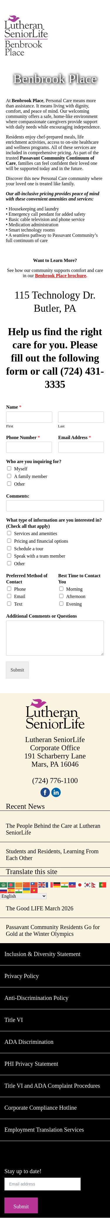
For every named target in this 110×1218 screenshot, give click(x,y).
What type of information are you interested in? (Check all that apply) (54, 523)
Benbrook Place (55, 78)
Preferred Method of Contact (27, 578)
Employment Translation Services (44, 1129)
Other (19, 484)
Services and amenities (35, 533)
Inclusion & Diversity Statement (42, 954)
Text (18, 604)
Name (13, 407)
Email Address (74, 437)
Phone (20, 589)
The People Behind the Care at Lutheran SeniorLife (53, 829)
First (9, 426)
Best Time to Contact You (79, 578)
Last (61, 426)
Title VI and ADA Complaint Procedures (52, 1085)
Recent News (25, 806)
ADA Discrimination (28, 1042)
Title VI (13, 1020)
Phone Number (23, 437)
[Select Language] (23, 896)
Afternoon (76, 596)
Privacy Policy (21, 976)
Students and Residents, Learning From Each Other (52, 854)
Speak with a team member (39, 556)
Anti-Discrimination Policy (36, 998)
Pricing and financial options (41, 541)
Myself (20, 468)
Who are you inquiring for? (33, 461)
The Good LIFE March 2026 (39, 908)
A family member (30, 476)
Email (19, 596)
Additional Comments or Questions (41, 616)
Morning (74, 589)
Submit (17, 669)
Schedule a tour (28, 548)
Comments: (17, 496)
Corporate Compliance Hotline (40, 1107)
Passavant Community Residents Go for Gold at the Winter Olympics (53, 930)
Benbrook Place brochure (60, 275)
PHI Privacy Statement (31, 1064)
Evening (74, 604)
